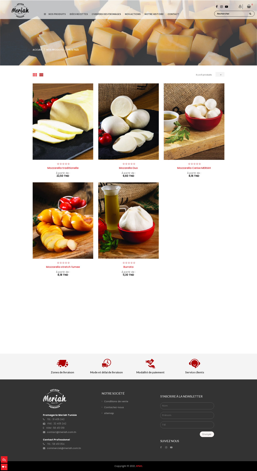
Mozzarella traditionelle (63, 168)
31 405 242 (58, 419)
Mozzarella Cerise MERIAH (194, 168)
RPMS (139, 466)
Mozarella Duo (128, 168)
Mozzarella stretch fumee (63, 267)
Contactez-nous (114, 407)
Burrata (128, 267)
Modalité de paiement (150, 372)
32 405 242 (60, 423)
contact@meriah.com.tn (61, 432)
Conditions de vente (116, 401)
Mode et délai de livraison (106, 372)
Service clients (194, 372)
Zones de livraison (62, 372)
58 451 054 (58, 444)
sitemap (109, 413)
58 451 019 (58, 427)
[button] (45, 14)
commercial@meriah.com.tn (64, 448)
